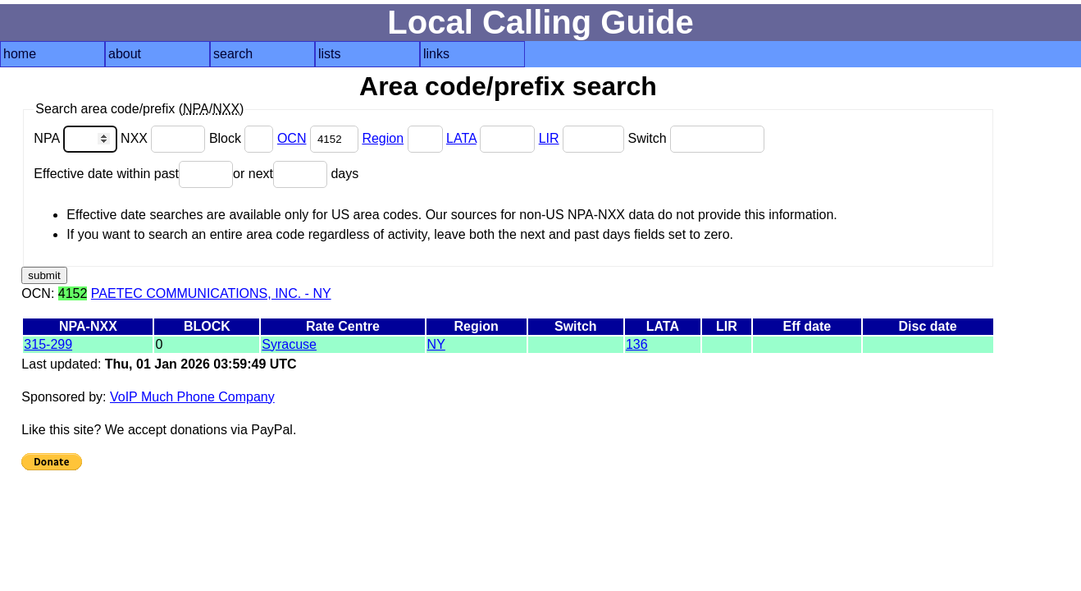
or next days (295, 174)
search (233, 54)
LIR (549, 138)
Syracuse (289, 344)
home (19, 54)
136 (637, 344)
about (124, 54)
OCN (292, 138)
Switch (695, 138)
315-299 (48, 344)
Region (383, 138)
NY (436, 344)
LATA (461, 138)
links (436, 54)
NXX (165, 138)
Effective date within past (133, 174)
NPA (77, 138)
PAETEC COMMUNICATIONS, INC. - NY (211, 293)
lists (329, 54)
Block (243, 138)
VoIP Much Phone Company (192, 397)
